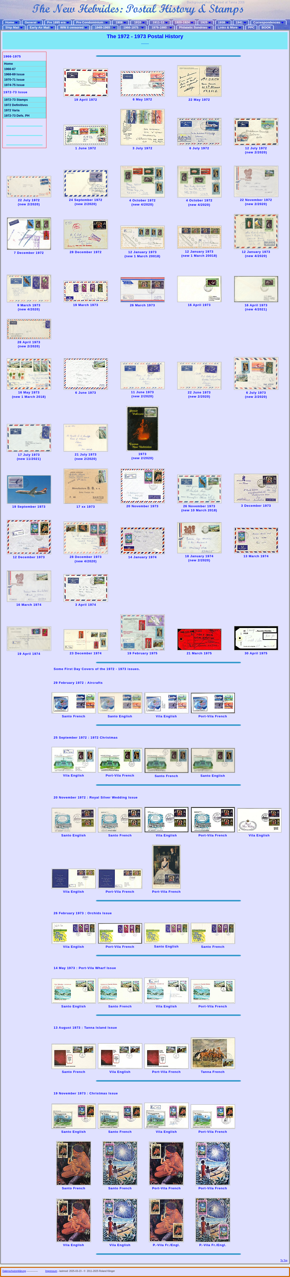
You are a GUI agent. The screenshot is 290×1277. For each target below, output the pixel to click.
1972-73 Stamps (16, 99)
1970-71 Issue (14, 79)
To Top (283, 1260)
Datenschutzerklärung (14, 1271)
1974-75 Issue (14, 85)
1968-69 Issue (14, 74)
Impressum (51, 1271)
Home (8, 63)
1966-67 (10, 69)
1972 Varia (12, 110)
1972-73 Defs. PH (16, 115)
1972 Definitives (16, 105)
